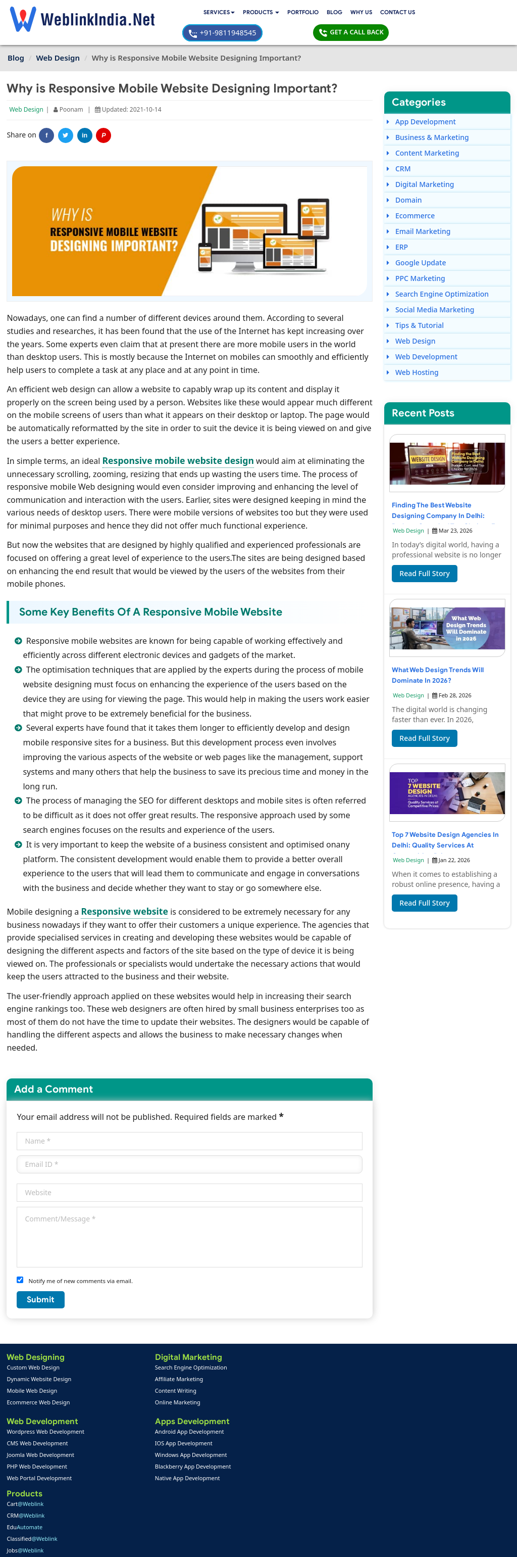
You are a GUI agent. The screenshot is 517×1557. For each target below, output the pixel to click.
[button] (168, 14)
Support (184, 1492)
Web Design (27, 89)
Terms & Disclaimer (331, 1542)
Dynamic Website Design (40, 1358)
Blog (244, 14)
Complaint (25, 1516)
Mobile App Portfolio (119, 1492)
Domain (404, 180)
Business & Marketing (428, 118)
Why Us (271, 14)
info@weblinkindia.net (327, 1431)
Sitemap (184, 1504)
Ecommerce (411, 196)
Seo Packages (192, 1446)
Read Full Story (424, 557)
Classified (200, 1381)
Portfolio (212, 14)
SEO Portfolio (109, 1504)
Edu (193, 1370)
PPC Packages (193, 1457)
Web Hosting (412, 353)
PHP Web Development (38, 1446)
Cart (193, 1346)
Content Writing (112, 1370)
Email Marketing (418, 212)
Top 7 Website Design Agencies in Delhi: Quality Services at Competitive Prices (444, 829)
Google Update (416, 243)
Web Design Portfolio (119, 1481)
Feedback (24, 1504)
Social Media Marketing (430, 290)
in (85, 115)
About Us (23, 1492)
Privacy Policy (395, 1542)
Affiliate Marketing (115, 1358)
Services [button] (124, 14)
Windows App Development (127, 1434)
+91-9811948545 (385, 13)
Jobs (193, 1393)
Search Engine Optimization (438, 274)
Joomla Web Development (41, 1434)
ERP (397, 227)
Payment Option (195, 1481)
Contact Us (309, 14)
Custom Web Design (34, 1346)
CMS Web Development (38, 1423)
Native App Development (124, 1457)
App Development (421, 102)
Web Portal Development (40, 1457)
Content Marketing (423, 133)
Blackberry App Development (129, 1446)
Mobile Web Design (33, 1370)
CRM (398, 149)
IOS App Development (120, 1423)
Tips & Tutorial (415, 306)
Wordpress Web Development (46, 1411)
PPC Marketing (416, 259)
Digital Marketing (420, 165)
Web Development (422, 337)
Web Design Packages (203, 1434)
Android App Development (126, 1411)
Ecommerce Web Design (39, 1381)
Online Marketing (114, 1381)
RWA (194, 1404)
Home (19, 1481)
